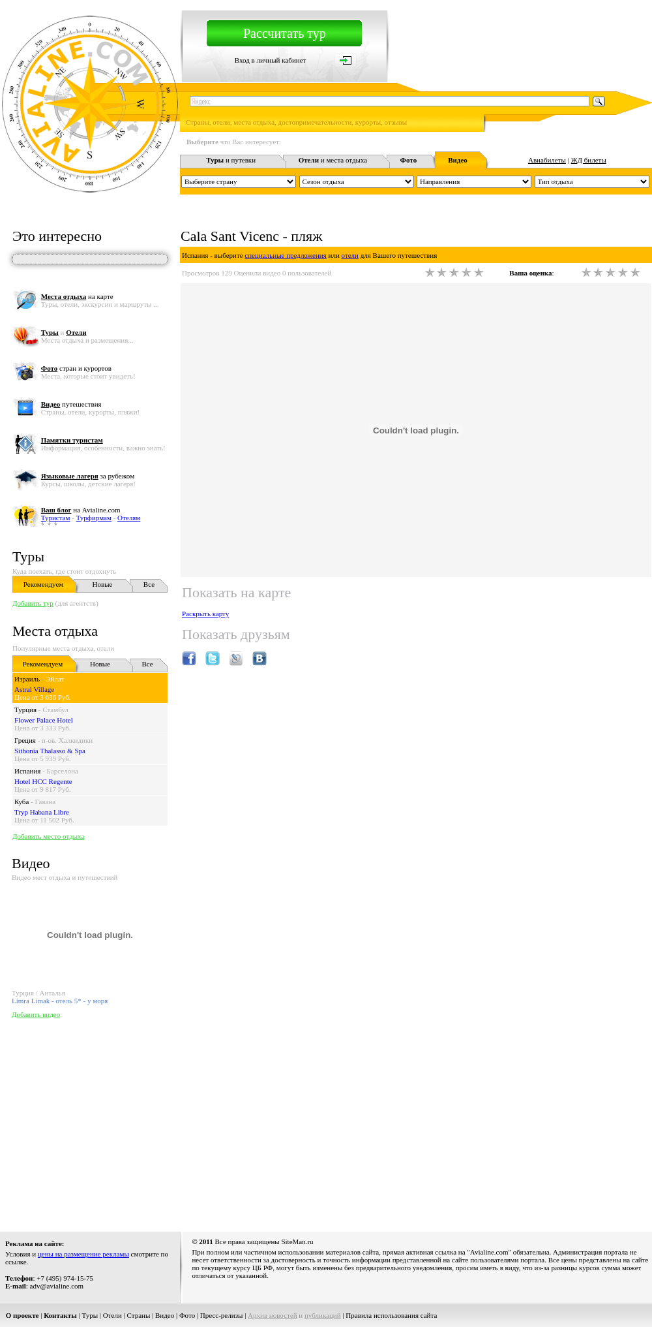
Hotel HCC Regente (43, 781)
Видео (164, 1315)
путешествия (71, 404)
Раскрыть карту (205, 613)
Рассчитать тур (284, 33)
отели (350, 255)
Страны (139, 1315)
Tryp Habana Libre (41, 812)
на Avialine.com (81, 510)
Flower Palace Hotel (43, 720)
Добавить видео (36, 1014)
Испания (27, 771)
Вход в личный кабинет (270, 60)
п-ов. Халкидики (67, 740)
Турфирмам (93, 518)
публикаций (322, 1315)
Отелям (128, 518)
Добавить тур (32, 603)
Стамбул (55, 709)
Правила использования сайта (391, 1315)
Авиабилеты (547, 160)
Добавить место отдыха (48, 836)
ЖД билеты (588, 160)
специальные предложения (285, 255)
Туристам (55, 518)
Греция (25, 740)
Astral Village (34, 689)
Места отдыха (55, 631)
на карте (77, 296)
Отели (112, 1315)
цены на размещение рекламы (83, 1254)
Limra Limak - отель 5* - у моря (60, 1001)
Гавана (45, 801)
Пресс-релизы (221, 1315)
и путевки (231, 160)
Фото (187, 1315)
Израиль (27, 679)
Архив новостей (272, 1315)
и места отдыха (333, 160)
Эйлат (55, 679)
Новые (103, 584)
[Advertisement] (201, 1122)
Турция (25, 709)
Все (149, 584)
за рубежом (87, 476)
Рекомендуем (43, 584)
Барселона (62, 771)
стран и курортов (76, 368)
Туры (28, 556)
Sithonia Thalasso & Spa (49, 751)
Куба (21, 801)
